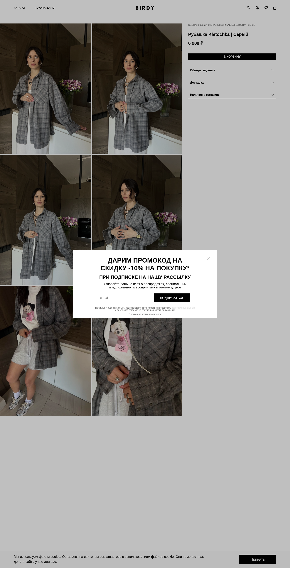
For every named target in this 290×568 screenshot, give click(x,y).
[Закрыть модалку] (208, 258)
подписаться (172, 298)
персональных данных (183, 308)
